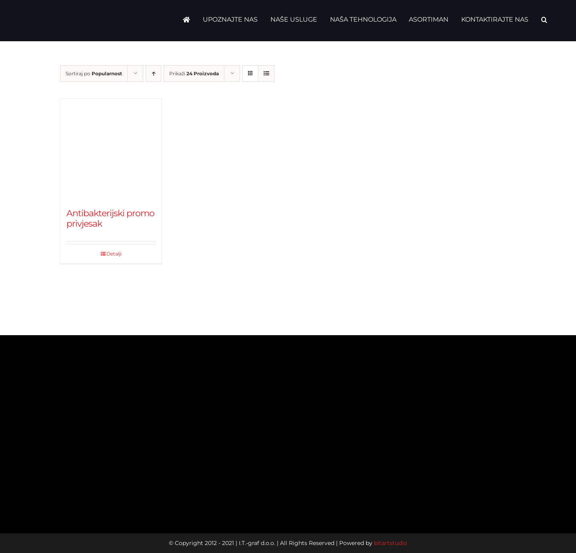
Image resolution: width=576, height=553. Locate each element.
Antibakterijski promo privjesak (110, 218)
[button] (544, 19)
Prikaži (194, 73)
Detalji (114, 254)
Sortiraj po (94, 73)
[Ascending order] (153, 73)
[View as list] (266, 73)
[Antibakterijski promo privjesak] (111, 149)
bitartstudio (390, 543)
